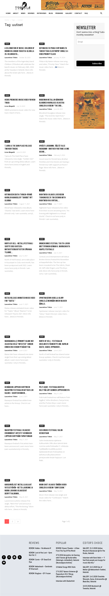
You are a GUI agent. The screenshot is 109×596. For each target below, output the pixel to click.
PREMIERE (59, 13)
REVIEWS (31, 13)
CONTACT (78, 13)
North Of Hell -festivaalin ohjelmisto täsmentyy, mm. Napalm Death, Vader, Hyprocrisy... (53, 344)
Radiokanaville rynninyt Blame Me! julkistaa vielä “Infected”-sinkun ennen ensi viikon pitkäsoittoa (19, 344)
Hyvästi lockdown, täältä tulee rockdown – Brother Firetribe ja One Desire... (54, 148)
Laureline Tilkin (11, 57)
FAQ (86, 13)
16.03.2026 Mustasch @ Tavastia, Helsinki (92, 584)
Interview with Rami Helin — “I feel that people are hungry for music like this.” (94, 559)
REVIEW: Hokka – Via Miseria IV (40, 548)
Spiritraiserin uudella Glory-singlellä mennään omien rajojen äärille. (53, 301)
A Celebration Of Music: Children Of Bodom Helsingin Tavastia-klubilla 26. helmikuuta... (19, 51)
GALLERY (68, 13)
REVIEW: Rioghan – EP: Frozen (40, 573)
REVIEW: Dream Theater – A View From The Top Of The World (67, 549)
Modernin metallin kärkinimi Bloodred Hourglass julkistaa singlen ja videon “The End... (51, 102)
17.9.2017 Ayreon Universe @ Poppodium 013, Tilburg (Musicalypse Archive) (66, 573)
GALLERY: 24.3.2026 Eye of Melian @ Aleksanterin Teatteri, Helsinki (95, 568)
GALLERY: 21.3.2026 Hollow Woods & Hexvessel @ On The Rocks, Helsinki (94, 550)
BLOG (51, 13)
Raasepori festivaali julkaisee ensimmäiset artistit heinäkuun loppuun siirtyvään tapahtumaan (18, 433)
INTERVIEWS (41, 13)
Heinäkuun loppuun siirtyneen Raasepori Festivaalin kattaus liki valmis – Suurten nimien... (19, 390)
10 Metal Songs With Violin (65, 567)
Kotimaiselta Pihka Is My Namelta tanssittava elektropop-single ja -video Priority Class (54, 51)
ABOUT (16, 13)
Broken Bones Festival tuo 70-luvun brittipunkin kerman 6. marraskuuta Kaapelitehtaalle (54, 246)
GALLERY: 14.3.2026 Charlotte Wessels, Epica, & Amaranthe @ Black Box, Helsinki (94, 576)
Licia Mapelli (10, 106)
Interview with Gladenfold (65, 580)
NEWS (23, 13)
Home (8, 13)
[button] (101, 13)
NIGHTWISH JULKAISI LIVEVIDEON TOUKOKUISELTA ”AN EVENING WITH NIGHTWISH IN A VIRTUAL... (52, 197)
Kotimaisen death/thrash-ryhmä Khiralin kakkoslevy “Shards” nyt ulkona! (19, 197)
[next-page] (18, 521)
